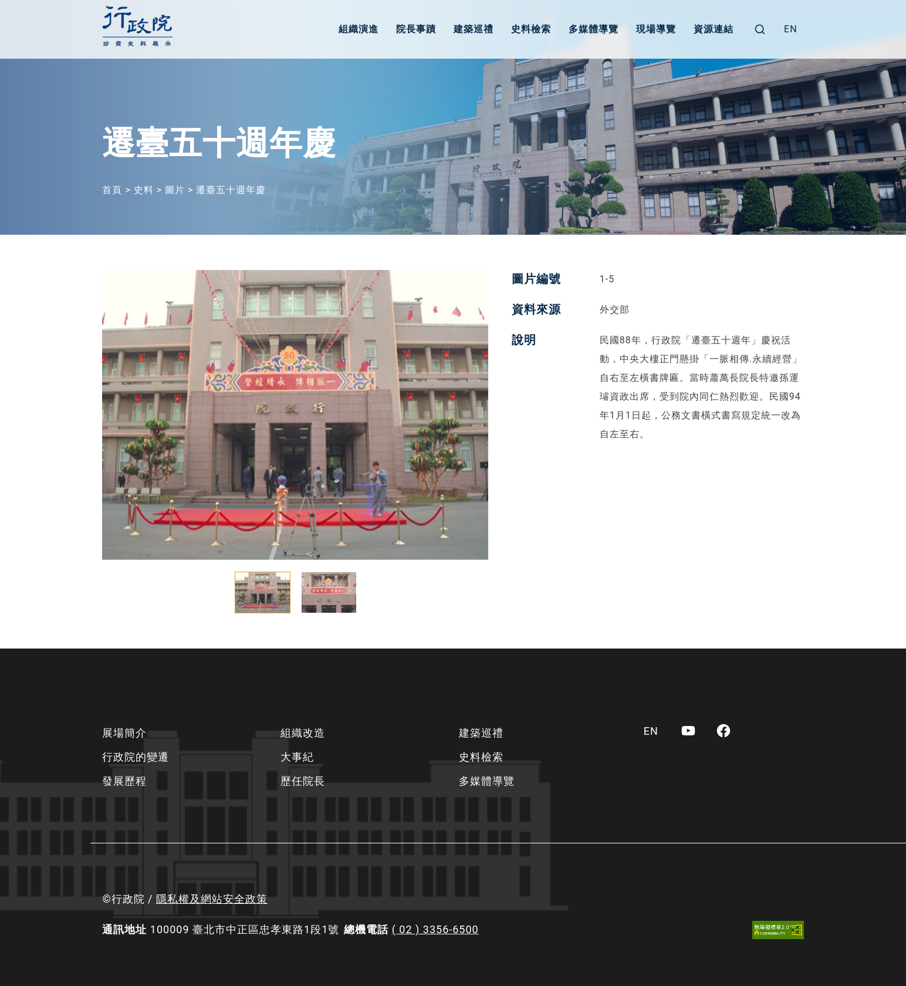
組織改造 (302, 733)
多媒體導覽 (593, 29)
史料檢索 (531, 29)
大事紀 (297, 757)
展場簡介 (124, 733)
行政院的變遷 (135, 757)
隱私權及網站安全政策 (212, 899)
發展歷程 (124, 781)
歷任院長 (302, 781)
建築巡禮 (473, 29)
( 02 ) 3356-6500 (435, 929)
